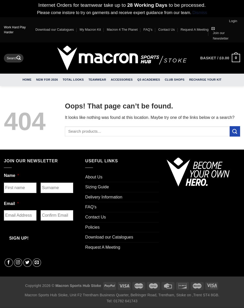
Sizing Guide (97, 187)
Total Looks (73, 79)
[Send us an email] (37, 262)
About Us (93, 177)
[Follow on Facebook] (8, 262)
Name (11, 175)
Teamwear (97, 79)
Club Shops (175, 79)
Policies (92, 227)
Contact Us (166, 29)
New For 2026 (47, 79)
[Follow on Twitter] (27, 262)
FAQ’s (148, 29)
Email (11, 203)
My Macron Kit (90, 29)
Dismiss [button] (199, 12)
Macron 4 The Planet (122, 29)
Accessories (122, 79)
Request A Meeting (195, 29)
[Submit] (18, 58)
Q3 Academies (148, 79)
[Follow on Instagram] (18, 262)
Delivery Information (103, 197)
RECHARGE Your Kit (205, 79)
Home (26, 79)
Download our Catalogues (54, 29)
